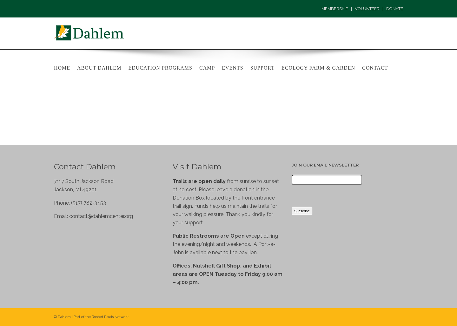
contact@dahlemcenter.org (101, 216)
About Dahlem (99, 68)
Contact (375, 68)
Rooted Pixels (103, 317)
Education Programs (160, 68)
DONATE (394, 8)
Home (62, 68)
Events (232, 68)
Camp (207, 68)
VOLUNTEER (367, 8)
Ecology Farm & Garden (318, 68)
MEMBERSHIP (334, 8)
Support (262, 68)
